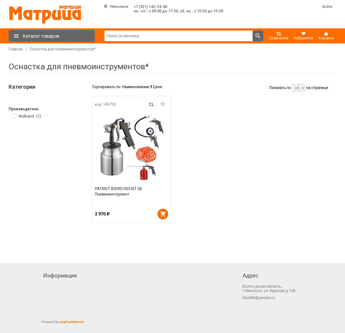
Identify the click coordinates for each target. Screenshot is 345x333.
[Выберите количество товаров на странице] (298, 88)
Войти (327, 7)
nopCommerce (72, 322)
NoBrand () (30, 116)
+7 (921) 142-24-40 (150, 7)
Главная (16, 49)
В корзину (163, 214)
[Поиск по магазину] (178, 35)
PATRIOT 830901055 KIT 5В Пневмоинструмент (118, 191)
